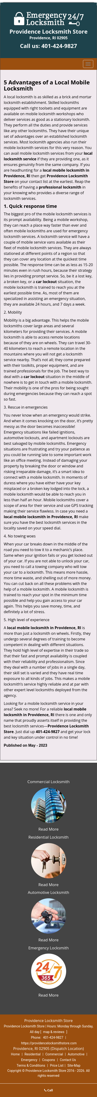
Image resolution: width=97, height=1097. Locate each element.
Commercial (54, 1054)
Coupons (48, 1060)
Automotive (76, 1054)
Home (15, 1054)
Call (48, 1090)
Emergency (29, 1060)
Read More (48, 829)
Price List (57, 1065)
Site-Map (74, 1065)
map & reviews (54, 1032)
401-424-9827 (59, 46)
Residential (33, 1054)
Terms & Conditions (31, 1065)
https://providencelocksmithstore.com (49, 1043)
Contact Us (68, 1060)
